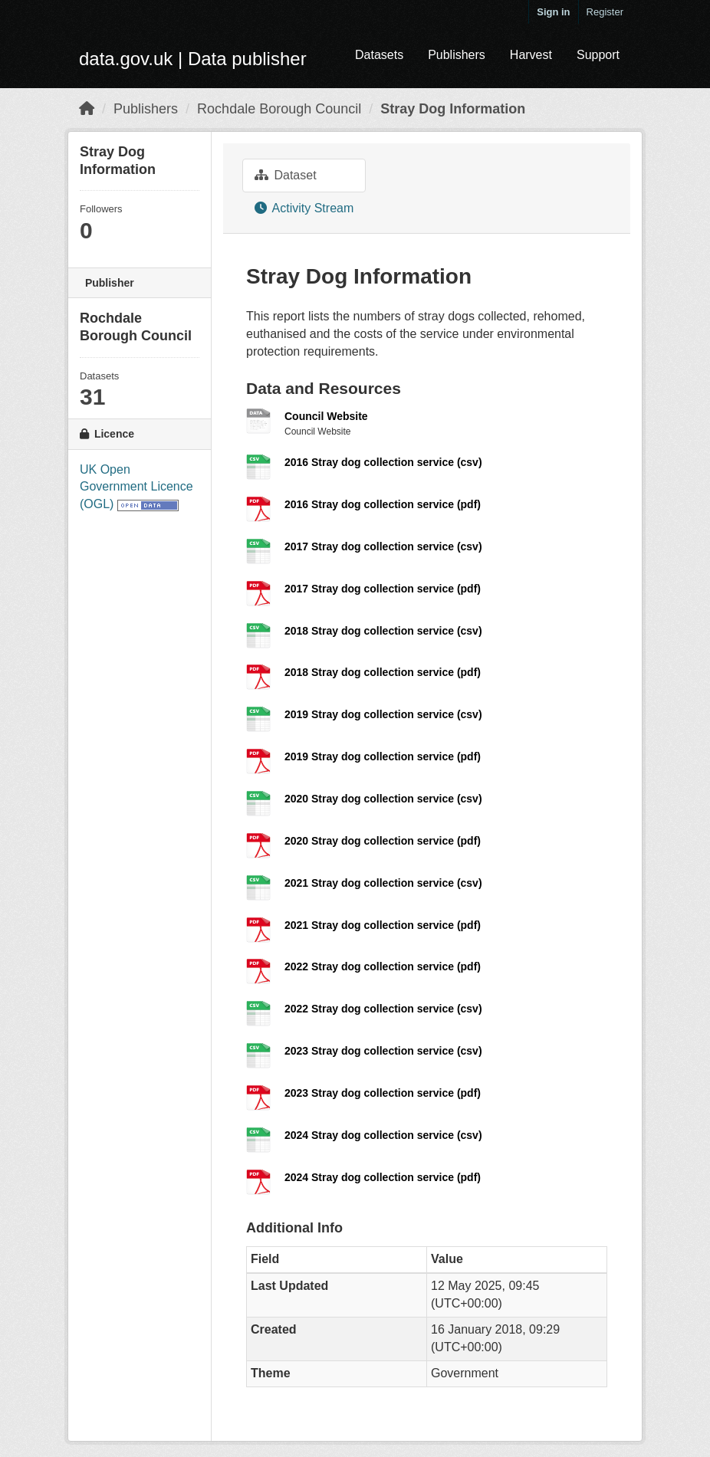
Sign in (553, 12)
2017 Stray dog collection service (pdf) (382, 588)
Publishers (456, 54)
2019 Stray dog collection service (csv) (383, 714)
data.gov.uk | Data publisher (193, 58)
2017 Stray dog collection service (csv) (383, 546)
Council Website (326, 416)
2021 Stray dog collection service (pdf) (382, 925)
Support (598, 54)
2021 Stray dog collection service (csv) (383, 883)
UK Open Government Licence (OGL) (136, 487)
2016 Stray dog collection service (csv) (383, 462)
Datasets (379, 54)
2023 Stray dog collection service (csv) (383, 1051)
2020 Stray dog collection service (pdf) (382, 841)
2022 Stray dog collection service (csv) (383, 1009)
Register (605, 12)
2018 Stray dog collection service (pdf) (382, 672)
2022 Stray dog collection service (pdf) (382, 966)
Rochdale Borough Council (279, 108)
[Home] (86, 108)
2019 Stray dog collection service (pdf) (382, 756)
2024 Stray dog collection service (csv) (383, 1135)
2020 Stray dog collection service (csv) (383, 798)
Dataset (286, 175)
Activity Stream (304, 208)
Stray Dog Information (452, 108)
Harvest (531, 54)
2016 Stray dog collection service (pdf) (382, 504)
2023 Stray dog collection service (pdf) (382, 1093)
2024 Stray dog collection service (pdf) (382, 1177)
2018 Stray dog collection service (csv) (383, 631)
